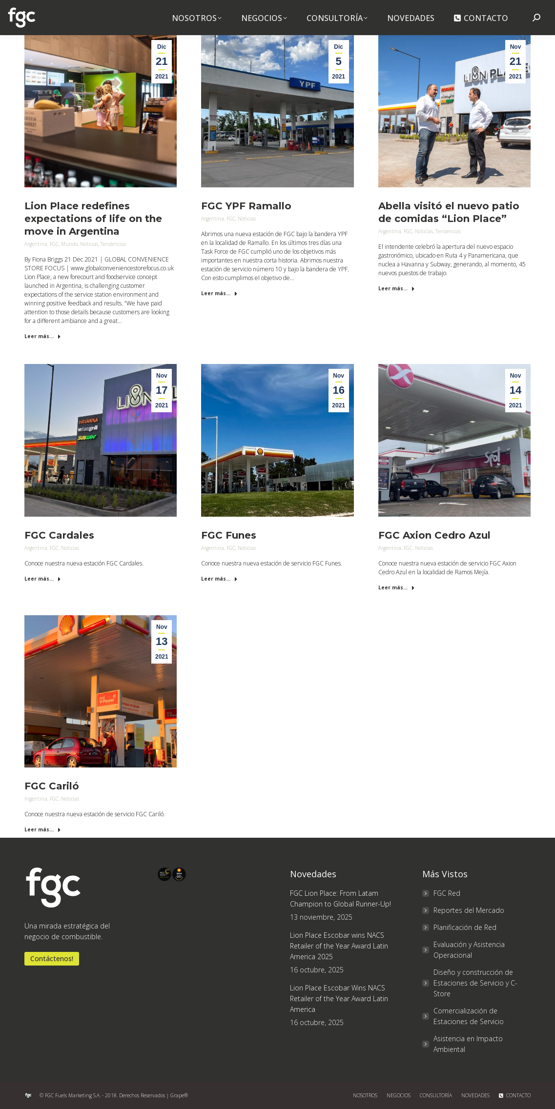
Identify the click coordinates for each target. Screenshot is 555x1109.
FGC (54, 244)
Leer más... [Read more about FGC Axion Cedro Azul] (396, 587)
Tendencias (113, 244)
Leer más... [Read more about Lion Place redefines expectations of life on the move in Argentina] (42, 336)
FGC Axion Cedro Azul (434, 535)
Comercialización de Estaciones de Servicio (468, 1016)
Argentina (35, 244)
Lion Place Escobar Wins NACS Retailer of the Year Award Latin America (339, 998)
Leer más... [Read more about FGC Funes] (219, 578)
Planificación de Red (464, 927)
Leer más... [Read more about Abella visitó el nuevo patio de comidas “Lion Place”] (396, 288)
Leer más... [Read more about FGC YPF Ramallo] (219, 293)
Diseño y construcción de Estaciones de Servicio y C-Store (475, 983)
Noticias (89, 244)
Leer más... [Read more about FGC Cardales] (42, 578)
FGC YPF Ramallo (246, 206)
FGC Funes (228, 535)
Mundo (69, 244)
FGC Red (446, 893)
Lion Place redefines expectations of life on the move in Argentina (93, 218)
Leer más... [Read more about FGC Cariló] (42, 829)
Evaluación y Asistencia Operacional (469, 950)
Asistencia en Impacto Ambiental (468, 1044)
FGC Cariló (51, 786)
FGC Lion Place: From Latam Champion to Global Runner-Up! (340, 898)
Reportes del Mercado (468, 910)
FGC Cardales (59, 535)
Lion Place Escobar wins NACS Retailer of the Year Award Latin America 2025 (339, 945)
